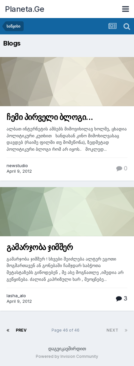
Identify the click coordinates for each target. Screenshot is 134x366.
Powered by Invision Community (67, 356)
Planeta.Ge (24, 9)
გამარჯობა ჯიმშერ (40, 247)
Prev (21, 330)
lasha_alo (16, 295)
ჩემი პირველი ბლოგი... (50, 117)
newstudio (17, 165)
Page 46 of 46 (66, 330)
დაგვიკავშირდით (67, 348)
